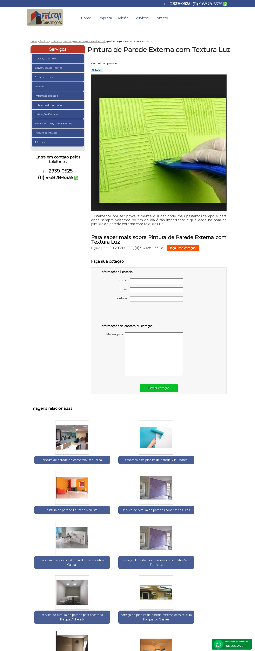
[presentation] (126, 314)
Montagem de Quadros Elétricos (54, 123)
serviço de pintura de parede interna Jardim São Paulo (171, 528)
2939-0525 (180, 3)
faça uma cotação (183, 248)
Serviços (141, 18)
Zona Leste (90, 568)
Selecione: (37, 568)
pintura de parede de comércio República (50, 464)
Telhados (40, 142)
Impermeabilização (47, 95)
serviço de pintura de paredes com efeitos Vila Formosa (50, 530)
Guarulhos (53, 568)
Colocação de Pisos (46, 58)
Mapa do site (218, 605)
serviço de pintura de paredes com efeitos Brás (170, 464)
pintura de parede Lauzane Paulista (130, 462)
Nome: (150, 280)
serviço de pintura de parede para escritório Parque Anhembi (90, 530)
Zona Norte (107, 568)
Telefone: (149, 299)
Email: (151, 289)
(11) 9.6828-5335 (207, 4)
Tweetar (96, 70)
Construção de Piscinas (49, 67)
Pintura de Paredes (46, 132)
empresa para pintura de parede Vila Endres (90, 464)
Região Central (72, 568)
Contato (161, 18)
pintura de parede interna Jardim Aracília (211, 528)
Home (86, 18)
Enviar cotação (158, 388)
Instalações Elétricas (47, 114)
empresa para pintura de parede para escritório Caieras (211, 466)
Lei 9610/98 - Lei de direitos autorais (117, 591)
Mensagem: (144, 354)
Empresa (104, 18)
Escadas (40, 86)
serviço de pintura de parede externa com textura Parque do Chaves (131, 530)
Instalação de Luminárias (50, 104)
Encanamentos (44, 77)
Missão (123, 18)
